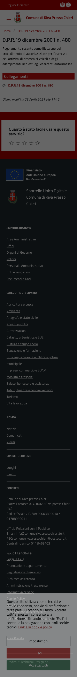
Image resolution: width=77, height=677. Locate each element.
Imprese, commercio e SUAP (26, 370)
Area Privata (15, 638)
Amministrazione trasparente (27, 585)
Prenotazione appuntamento (26, 565)
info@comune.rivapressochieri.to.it (40, 533)
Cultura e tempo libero (22, 343)
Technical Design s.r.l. (35, 661)
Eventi (11, 474)
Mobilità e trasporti (20, 376)
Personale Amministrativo (25, 265)
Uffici (10, 245)
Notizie (11, 428)
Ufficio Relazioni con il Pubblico (28, 528)
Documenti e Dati (19, 278)
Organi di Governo (19, 252)
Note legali (14, 605)
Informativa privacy (20, 591)
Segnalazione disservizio (23, 572)
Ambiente (13, 310)
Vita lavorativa (17, 403)
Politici (11, 259)
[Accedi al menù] (3, 17)
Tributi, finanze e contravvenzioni (30, 390)
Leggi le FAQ (15, 558)
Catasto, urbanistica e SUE (25, 337)
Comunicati (14, 435)
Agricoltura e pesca (20, 304)
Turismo (12, 396)
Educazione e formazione (24, 350)
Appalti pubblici (17, 324)
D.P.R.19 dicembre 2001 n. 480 (30, 85)
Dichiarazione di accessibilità (26, 611)
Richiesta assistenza (21, 578)
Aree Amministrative (21, 239)
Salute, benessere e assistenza (28, 383)
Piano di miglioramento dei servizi (30, 618)
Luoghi (11, 467)
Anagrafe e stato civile (22, 317)
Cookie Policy (16, 598)
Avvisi (11, 441)
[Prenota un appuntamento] (63, 5)
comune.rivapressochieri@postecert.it (40, 538)
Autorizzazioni (16, 330)
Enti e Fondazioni (19, 272)
